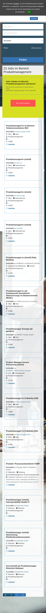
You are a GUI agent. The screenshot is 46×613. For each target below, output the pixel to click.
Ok (29, 12)
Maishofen (11, 472)
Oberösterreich (20, 165)
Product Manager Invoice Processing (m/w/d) (17, 363)
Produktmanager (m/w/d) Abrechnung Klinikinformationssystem (18, 534)
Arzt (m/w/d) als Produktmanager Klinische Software (21, 567)
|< (5, 595)
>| (23, 595)
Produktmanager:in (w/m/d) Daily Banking (21, 258)
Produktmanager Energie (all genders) (19, 330)
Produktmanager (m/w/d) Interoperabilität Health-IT (18, 501)
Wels (10, 165)
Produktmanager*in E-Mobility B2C (22, 431)
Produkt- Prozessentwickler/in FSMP (23, 464)
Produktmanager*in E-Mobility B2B (22, 398)
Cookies (16, 3)
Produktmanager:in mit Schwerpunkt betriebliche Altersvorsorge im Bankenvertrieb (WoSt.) (21, 294)
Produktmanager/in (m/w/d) (18, 159)
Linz (9, 373)
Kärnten (32, 266)
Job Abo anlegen (23, 103)
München (11, 508)
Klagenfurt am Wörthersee (17, 266)
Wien (10, 134)
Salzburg (22, 472)
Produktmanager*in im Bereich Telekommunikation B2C (20, 127)
